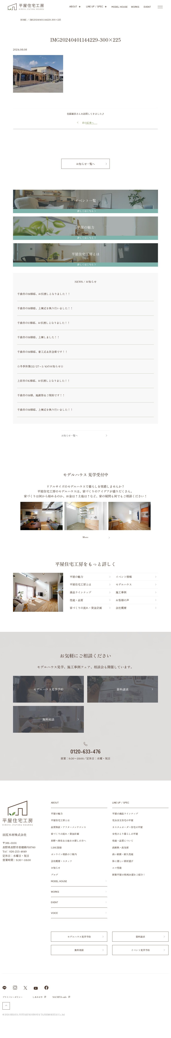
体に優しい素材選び (122, 861)
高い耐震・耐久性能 (122, 854)
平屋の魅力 (76, 577)
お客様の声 (122, 600)
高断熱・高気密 (120, 847)
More (85, 537)
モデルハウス (124, 584)
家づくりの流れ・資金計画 (86, 608)
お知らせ (55, 867)
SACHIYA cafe (60, 997)
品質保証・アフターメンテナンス (68, 827)
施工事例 (121, 592)
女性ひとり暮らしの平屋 (125, 833)
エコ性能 (117, 867)
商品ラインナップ (80, 592)
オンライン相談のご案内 (64, 854)
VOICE (54, 913)
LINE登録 (56, 847)
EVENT (54, 902)
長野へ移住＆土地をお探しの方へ (68, 840)
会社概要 (121, 608)
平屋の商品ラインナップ (125, 813)
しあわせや (38, 997)
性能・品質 (76, 600)
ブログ (54, 874)
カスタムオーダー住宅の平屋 (127, 827)
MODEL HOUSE (59, 881)
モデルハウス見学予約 (48, 689)
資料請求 (123, 689)
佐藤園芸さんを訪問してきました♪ (85, 113)
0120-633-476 (85, 751)
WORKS (55, 891)
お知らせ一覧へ (85, 164)
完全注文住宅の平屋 (122, 820)
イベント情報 (124, 577)
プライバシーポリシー (13, 997)
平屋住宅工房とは (80, 584)
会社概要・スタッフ (61, 861)
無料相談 (48, 719)
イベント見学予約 (140, 950)
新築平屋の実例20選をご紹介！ (128, 874)
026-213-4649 (18, 851)
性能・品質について (122, 840)
